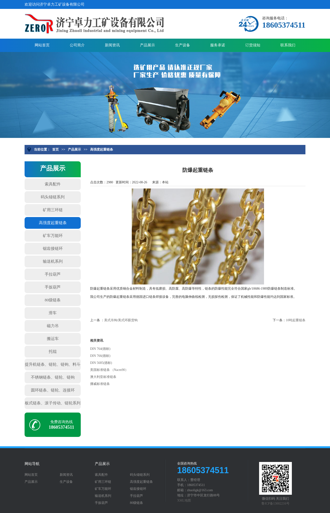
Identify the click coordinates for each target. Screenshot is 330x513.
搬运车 (53, 338)
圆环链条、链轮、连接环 (53, 390)
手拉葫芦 (53, 274)
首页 (55, 149)
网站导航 (32, 464)
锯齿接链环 (53, 248)
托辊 (53, 351)
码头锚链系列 (53, 197)
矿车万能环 (53, 235)
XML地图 (184, 500)
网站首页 (42, 45)
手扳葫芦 (53, 287)
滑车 (53, 313)
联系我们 (287, 45)
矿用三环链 (53, 210)
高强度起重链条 (101, 149)
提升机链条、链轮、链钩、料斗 (53, 364)
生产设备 (182, 45)
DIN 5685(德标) (101, 363)
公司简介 (77, 45)
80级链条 (53, 300)
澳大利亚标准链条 (103, 377)
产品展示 (147, 45)
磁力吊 (53, 326)
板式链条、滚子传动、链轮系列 (53, 403)
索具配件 (53, 184)
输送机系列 (53, 261)
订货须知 (252, 45)
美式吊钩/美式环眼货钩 (121, 320)
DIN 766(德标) (100, 356)
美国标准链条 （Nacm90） (109, 370)
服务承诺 (217, 45)
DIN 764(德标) (100, 349)
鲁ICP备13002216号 (275, 503)
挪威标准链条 (100, 384)
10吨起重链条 (295, 320)
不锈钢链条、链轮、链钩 (53, 377)
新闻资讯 (112, 45)
